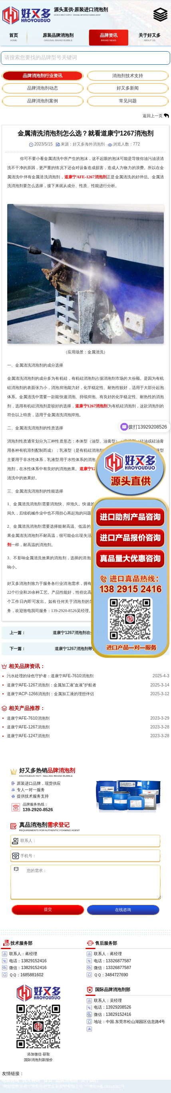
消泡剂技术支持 (127, 75)
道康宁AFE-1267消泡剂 (85, 177)
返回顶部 (161, 1057)
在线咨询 (123, 910)
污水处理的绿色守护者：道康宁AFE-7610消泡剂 (50, 676)
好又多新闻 (128, 88)
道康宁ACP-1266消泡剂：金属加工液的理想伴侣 (50, 694)
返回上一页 (153, 116)
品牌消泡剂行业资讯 (42, 75)
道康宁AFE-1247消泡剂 (28, 736)
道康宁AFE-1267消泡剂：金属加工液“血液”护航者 (51, 685)
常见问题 (128, 100)
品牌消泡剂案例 (42, 100)
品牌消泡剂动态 (42, 88)
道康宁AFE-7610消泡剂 (28, 718)
